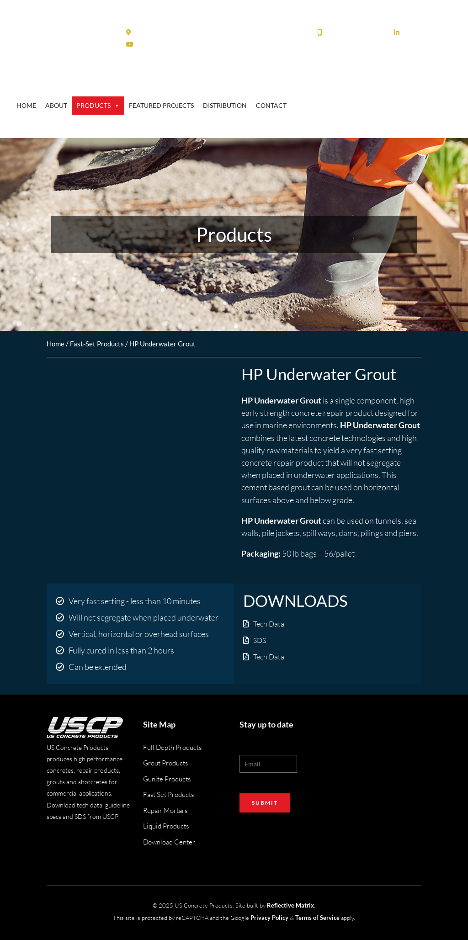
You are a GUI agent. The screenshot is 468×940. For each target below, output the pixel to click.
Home (26, 105)
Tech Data (268, 623)
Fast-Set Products (97, 344)
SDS (259, 640)
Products (98, 105)
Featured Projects (161, 105)
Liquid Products (166, 826)
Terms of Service (317, 917)
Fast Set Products (168, 794)
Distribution (225, 105)
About (56, 105)
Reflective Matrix (290, 905)
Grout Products (165, 763)
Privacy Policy (269, 917)
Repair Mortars (165, 810)
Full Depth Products (172, 747)
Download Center (169, 842)
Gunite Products (167, 779)
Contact (271, 105)
